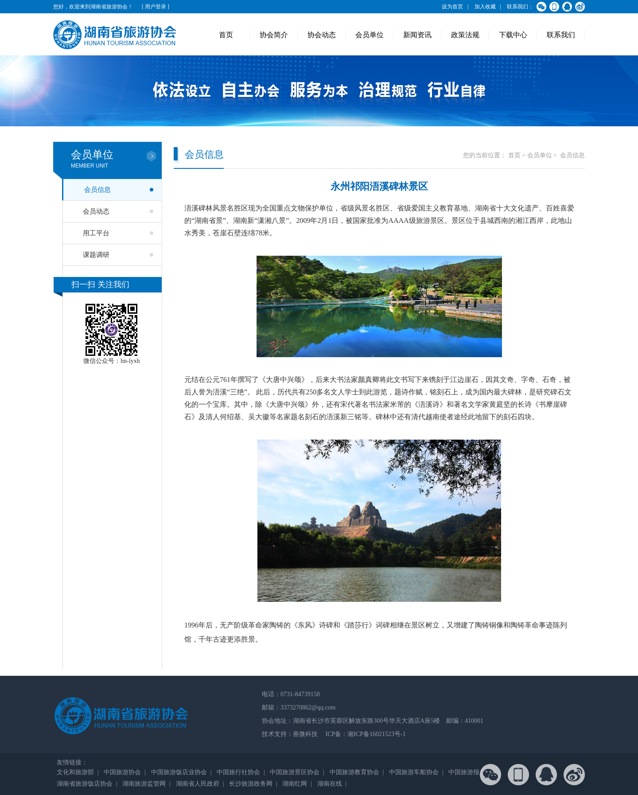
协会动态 (321, 35)
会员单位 (369, 35)
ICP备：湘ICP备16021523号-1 (365, 734)
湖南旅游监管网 (144, 783)
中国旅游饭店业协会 (179, 772)
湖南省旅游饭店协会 (85, 783)
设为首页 (452, 7)
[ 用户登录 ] (155, 7)
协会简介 (274, 35)
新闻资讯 (417, 35)
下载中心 (513, 35)
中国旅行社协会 (238, 772)
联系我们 (561, 35)
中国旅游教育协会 (354, 772)
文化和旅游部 (75, 772)
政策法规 (465, 35)
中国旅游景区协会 (294, 772)
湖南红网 (294, 783)
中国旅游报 (463, 772)
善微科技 (305, 734)
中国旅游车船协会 (414, 772)
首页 (226, 35)
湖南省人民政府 (197, 783)
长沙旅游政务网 (250, 783)
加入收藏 (485, 7)
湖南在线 (329, 783)
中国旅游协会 (122, 772)
